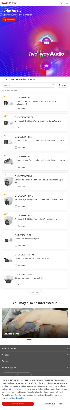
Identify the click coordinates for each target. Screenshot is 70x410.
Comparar (21, 108)
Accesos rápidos (9, 367)
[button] (29, 339)
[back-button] (2, 79)
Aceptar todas (18, 403)
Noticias (5, 354)
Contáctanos (17, 375)
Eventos (5, 361)
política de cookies (17, 398)
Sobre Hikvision (9, 348)
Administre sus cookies (52, 404)
